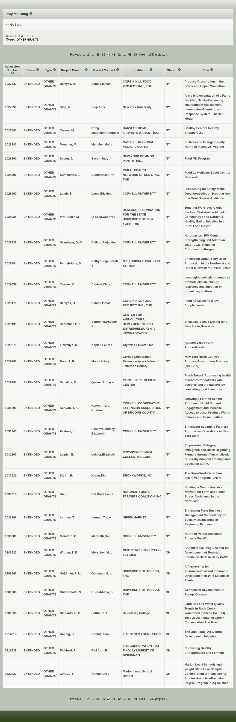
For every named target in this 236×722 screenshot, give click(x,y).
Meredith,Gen (101, 536)
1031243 (11, 431)
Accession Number (12, 68)
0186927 (11, 552)
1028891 (11, 158)
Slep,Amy (98, 107)
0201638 (11, 613)
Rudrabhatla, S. (102, 592)
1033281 (11, 536)
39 (103, 54)
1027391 (11, 107)
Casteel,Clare (100, 284)
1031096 (11, 408)
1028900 (11, 193)
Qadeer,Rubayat (102, 382)
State (171, 70)
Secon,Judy (99, 158)
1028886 (11, 144)
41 (113, 54)
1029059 (11, 284)
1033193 (11, 517)
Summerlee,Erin (102, 175)
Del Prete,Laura (102, 494)
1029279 (11, 345)
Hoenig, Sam (100, 634)
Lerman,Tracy (101, 517)
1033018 (11, 494)
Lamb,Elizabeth (102, 193)
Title (206, 70)
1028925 (11, 217)
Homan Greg (100, 673)
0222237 (11, 673)
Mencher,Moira (101, 144)
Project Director (72, 70)
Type (49, 70)
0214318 (11, 634)
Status (30, 70)
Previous (75, 54)
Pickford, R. (99, 650)
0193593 (11, 573)
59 (135, 54)
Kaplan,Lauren (101, 345)
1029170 (11, 303)
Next (142, 54)
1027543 (11, 130)
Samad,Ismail (101, 84)
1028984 (11, 263)
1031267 (11, 454)
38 (97, 54)
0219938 (11, 650)
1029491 (11, 382)
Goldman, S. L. (101, 573)
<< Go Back (13, 24)
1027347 (11, 84)
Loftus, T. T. (99, 613)
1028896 (11, 175)
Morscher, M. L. (102, 552)
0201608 (11, 592)
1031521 (11, 475)
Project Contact (104, 70)
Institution (141, 70)
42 (119, 54)
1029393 (11, 361)
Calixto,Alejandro (103, 242)
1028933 (11, 242)
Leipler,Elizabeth (103, 454)
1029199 (11, 324)
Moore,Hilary (100, 361)
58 (129, 54)
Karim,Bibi (98, 475)
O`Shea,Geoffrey (103, 217)
